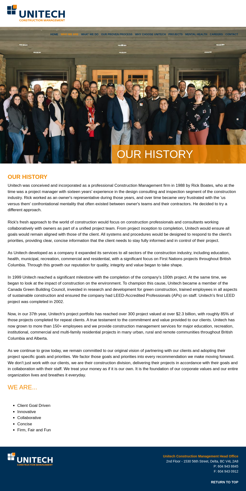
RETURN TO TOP (224, 482)
